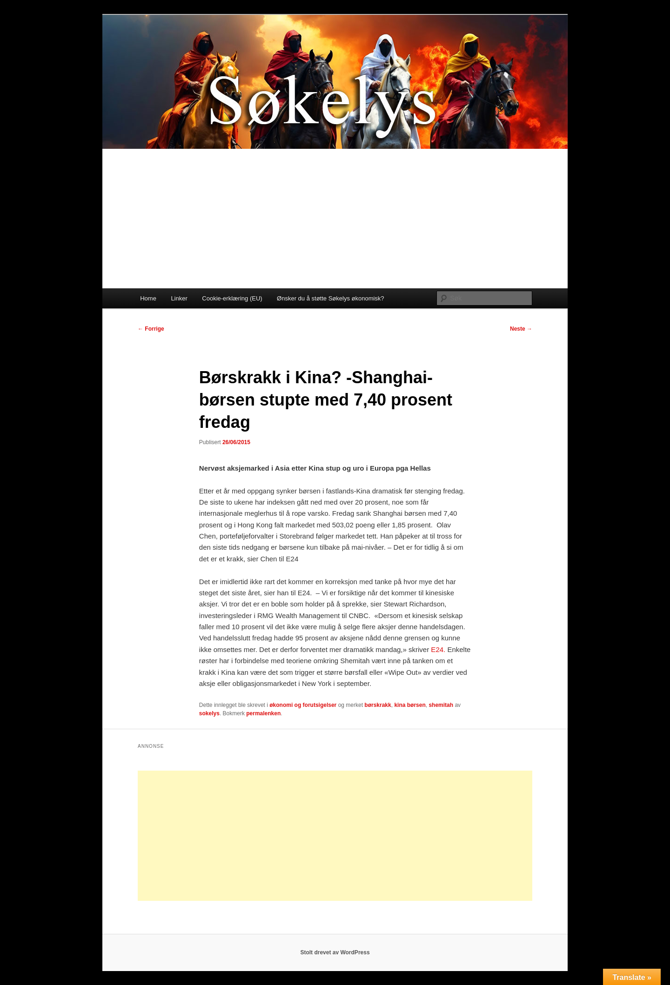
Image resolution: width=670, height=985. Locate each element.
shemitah (441, 705)
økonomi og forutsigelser (302, 705)
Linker (179, 298)
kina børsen (409, 705)
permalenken (263, 713)
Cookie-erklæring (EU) (232, 298)
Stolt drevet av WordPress (334, 952)
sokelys (209, 713)
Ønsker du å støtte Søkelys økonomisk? (330, 298)
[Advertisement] (335, 218)
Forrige (151, 329)
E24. (437, 649)
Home (148, 298)
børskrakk (377, 705)
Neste (521, 329)
